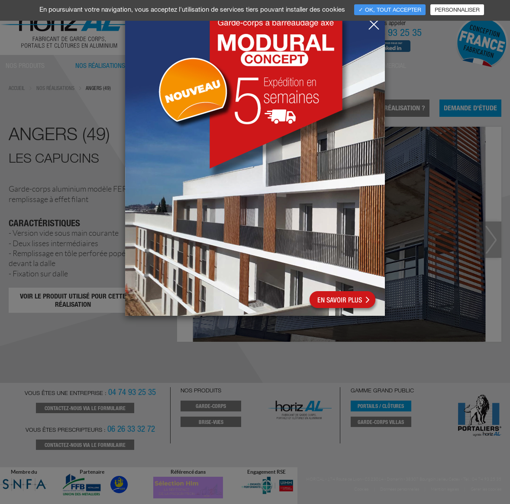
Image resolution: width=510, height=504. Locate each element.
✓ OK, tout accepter (389, 9)
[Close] (373, 22)
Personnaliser (457, 9)
